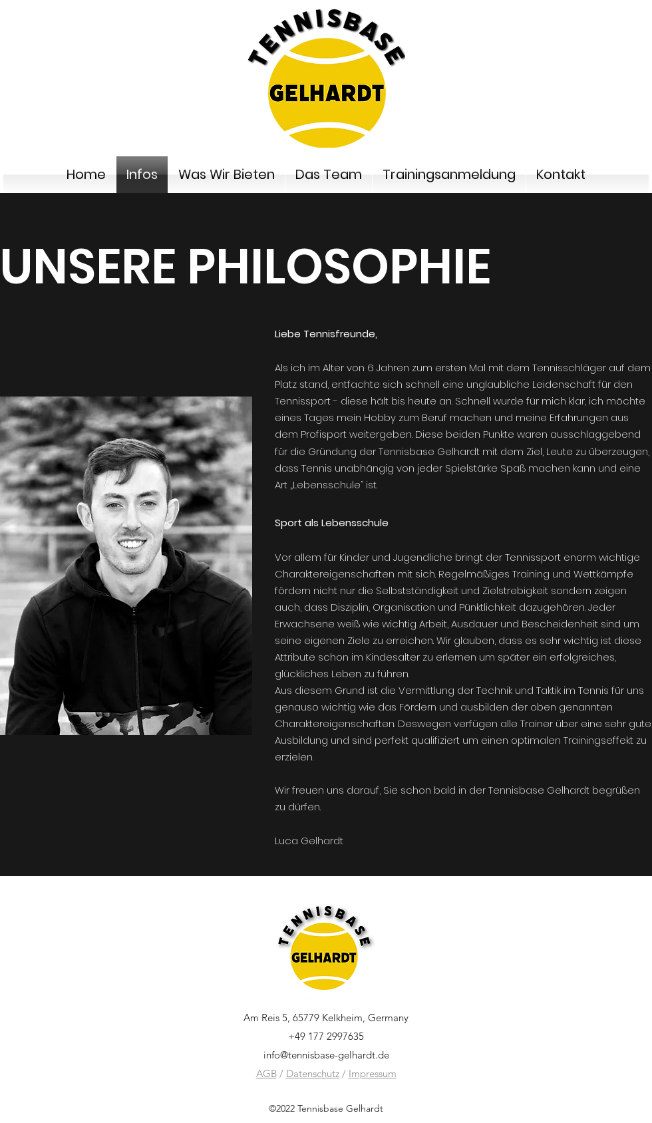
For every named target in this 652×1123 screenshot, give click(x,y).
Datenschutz (312, 1073)
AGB (266, 1073)
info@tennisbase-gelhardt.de (326, 1054)
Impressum (373, 1073)
